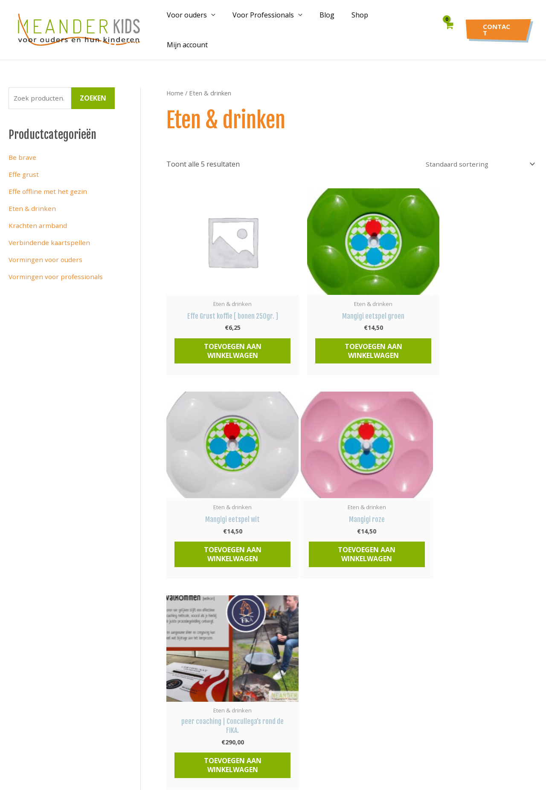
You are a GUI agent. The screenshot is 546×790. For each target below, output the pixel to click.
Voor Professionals (273, 26)
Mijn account (405, 26)
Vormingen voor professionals (58, 270)
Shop (363, 26)
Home (175, 85)
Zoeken (93, 91)
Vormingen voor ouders (47, 253)
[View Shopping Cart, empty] (449, 26)
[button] (498, 26)
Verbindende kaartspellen (50, 236)
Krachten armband (38, 219)
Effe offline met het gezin (49, 185)
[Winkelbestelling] (476, 157)
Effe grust (24, 168)
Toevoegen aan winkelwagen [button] (225, 346)
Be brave (23, 151)
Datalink (358, 753)
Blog (333, 26)
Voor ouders (200, 26)
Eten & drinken (32, 202)
